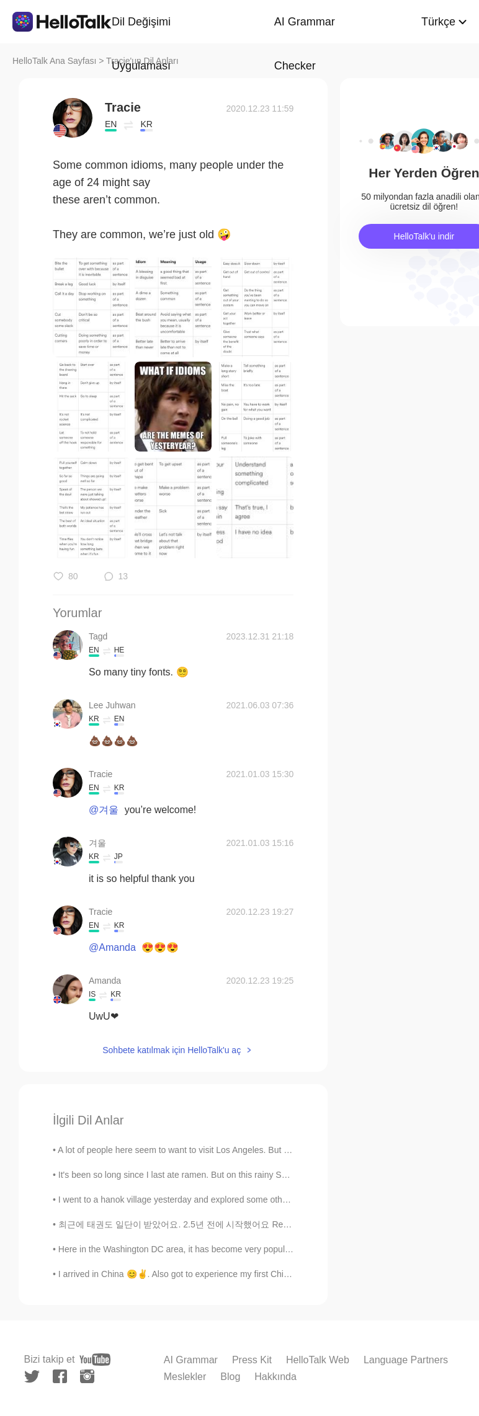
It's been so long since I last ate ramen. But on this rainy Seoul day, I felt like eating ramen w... (238, 1175)
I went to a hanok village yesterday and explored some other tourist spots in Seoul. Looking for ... (244, 1199)
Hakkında (275, 1376)
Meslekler (185, 1376)
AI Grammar (191, 1360)
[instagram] (87, 1376)
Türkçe (438, 22)
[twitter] (32, 1376)
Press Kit (252, 1360)
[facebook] (60, 1376)
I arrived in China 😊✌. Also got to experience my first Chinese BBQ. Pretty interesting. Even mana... (253, 1274)
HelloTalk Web (317, 1360)
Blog (230, 1376)
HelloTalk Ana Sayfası (54, 61)
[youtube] (94, 1359)
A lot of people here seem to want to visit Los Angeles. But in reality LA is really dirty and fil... (235, 1150)
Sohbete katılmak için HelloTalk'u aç (171, 1050)
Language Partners (406, 1360)
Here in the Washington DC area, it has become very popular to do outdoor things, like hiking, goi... (248, 1249)
